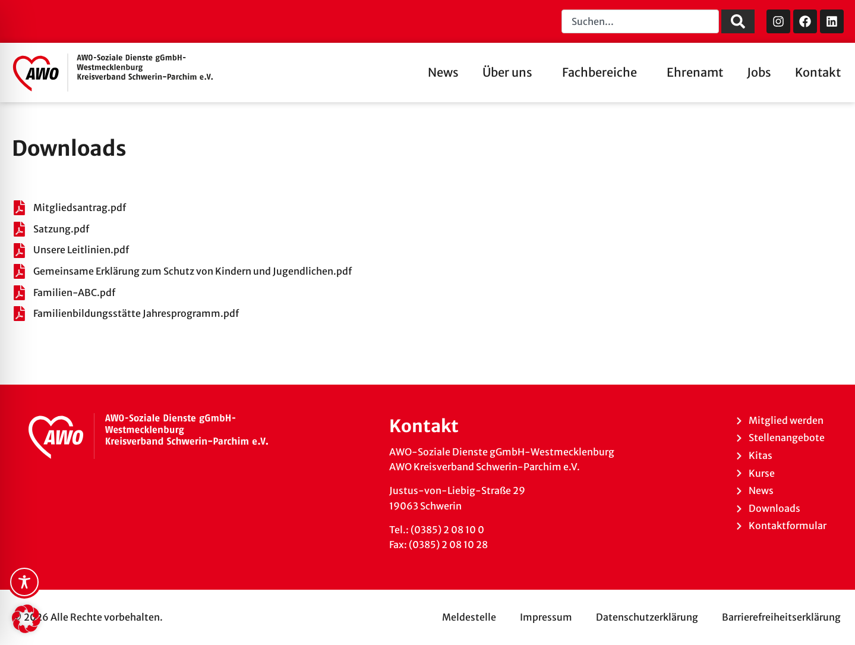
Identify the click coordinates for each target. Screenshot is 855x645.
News (443, 72)
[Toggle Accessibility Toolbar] (24, 582)
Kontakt (818, 72)
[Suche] (738, 21)
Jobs (759, 72)
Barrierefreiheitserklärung (781, 617)
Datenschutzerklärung (647, 617)
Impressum (546, 617)
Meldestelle (469, 617)
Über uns (510, 72)
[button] (26, 619)
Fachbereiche (602, 72)
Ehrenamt (695, 72)
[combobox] (639, 21)
